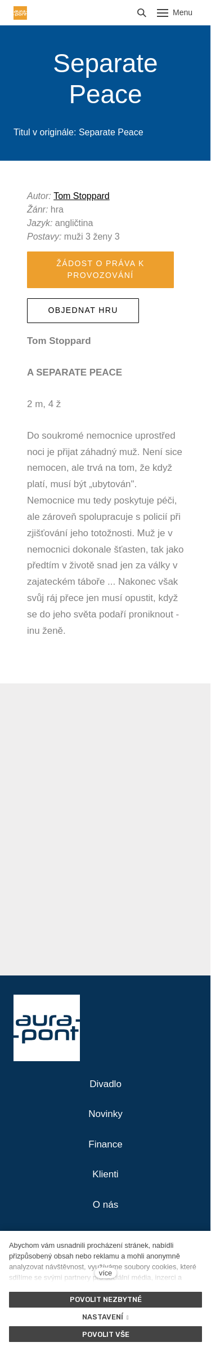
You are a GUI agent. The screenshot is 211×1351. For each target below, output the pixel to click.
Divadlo (105, 1084)
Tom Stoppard (81, 196)
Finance (105, 1144)
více (105, 1273)
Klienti (105, 1174)
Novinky (105, 1114)
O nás (105, 1204)
